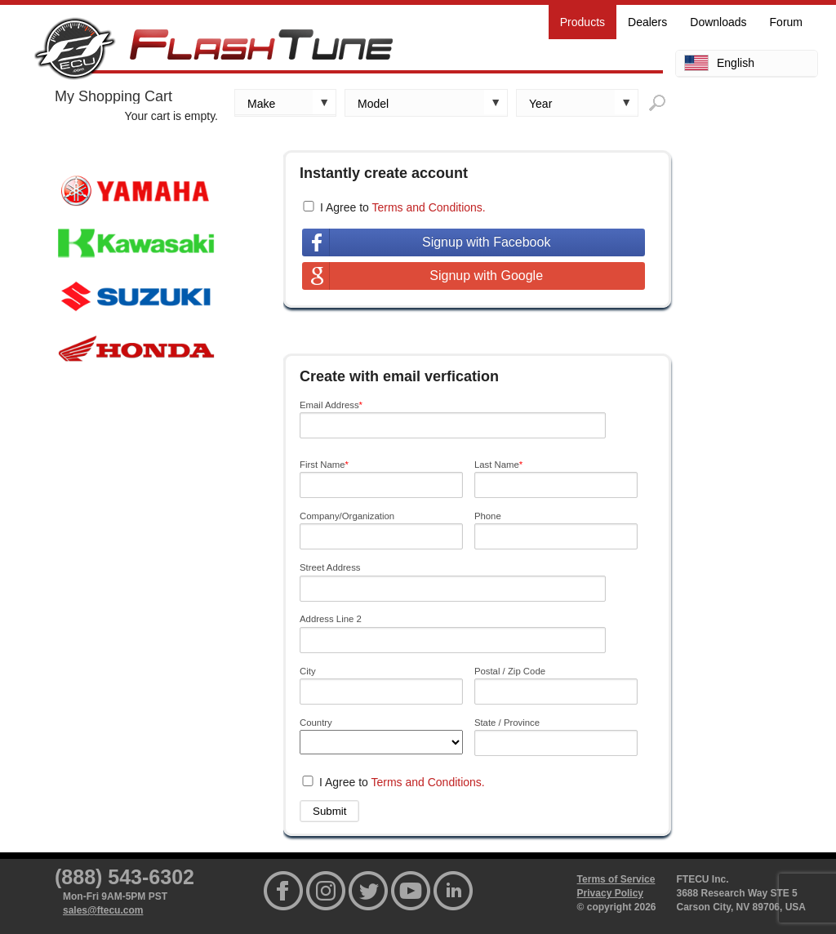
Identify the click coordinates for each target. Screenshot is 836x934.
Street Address (330, 567)
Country (316, 722)
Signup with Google (486, 275)
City (308, 671)
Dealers (647, 22)
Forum (786, 22)
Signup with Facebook (486, 242)
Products (582, 22)
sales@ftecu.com (103, 910)
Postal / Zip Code (509, 671)
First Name (324, 464)
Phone (487, 516)
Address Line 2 (331, 619)
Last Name (498, 464)
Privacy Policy (610, 893)
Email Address (331, 405)
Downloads (718, 22)
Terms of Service (616, 879)
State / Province (507, 722)
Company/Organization (347, 516)
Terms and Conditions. (428, 207)
